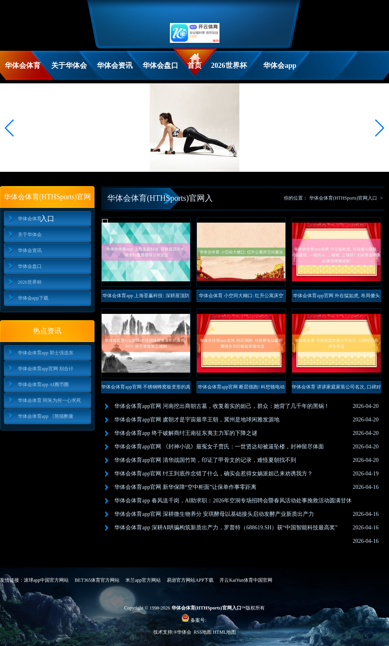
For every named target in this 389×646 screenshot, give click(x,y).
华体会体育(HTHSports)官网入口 (343, 198)
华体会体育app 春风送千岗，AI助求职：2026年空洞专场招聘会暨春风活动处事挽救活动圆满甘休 (233, 501)
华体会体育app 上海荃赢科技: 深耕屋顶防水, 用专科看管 (145, 297)
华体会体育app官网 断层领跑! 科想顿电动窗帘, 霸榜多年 (241, 388)
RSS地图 (203, 632)
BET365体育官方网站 (97, 580)
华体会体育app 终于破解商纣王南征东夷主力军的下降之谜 (185, 433)
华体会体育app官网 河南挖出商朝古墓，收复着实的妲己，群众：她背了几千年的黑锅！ (221, 406)
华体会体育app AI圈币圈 (43, 384)
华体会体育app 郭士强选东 (45, 353)
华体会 (185, 632)
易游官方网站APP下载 (190, 580)
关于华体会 (69, 65)
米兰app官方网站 (143, 580)
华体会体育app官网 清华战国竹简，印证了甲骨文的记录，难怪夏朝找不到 (205, 460)
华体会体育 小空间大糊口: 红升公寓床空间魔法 (241, 297)
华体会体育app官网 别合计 (45, 368)
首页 (194, 65)
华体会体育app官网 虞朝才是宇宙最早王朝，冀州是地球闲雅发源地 (196, 420)
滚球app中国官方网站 (46, 580)
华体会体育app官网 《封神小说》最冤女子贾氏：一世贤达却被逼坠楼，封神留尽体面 (219, 447)
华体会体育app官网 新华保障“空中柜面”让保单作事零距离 (185, 487)
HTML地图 (224, 632)
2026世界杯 (229, 65)
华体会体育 (22, 65)
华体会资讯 (115, 65)
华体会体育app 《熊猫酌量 (45, 416)
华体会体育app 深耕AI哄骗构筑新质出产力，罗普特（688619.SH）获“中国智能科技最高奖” (225, 528)
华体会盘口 (160, 65)
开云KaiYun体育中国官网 (246, 580)
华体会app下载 (279, 71)
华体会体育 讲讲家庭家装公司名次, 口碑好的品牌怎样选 (336, 388)
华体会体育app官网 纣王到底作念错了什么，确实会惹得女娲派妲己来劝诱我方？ (213, 474)
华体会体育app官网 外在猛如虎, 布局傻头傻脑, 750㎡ (336, 297)
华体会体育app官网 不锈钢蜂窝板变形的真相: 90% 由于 (145, 388)
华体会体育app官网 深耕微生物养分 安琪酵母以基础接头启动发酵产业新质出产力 (214, 514)
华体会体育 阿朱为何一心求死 (49, 400)
